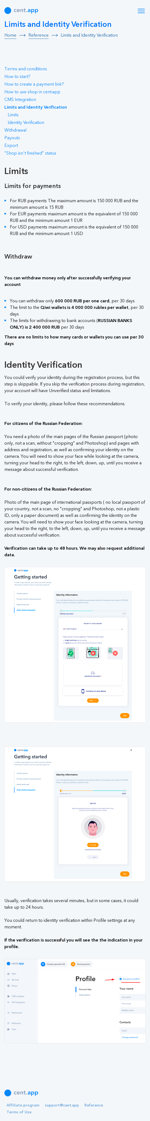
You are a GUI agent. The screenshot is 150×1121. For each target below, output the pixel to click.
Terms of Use (19, 1112)
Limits (13, 115)
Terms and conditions (25, 69)
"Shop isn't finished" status (30, 153)
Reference (38, 35)
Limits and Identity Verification (35, 107)
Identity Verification (26, 123)
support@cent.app (62, 1105)
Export (11, 146)
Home (10, 35)
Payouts (12, 138)
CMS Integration (20, 100)
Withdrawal (15, 130)
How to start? (17, 77)
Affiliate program (23, 1105)
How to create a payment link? (34, 84)
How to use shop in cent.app (32, 92)
